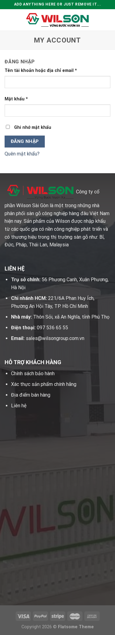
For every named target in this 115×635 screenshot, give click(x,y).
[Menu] (8, 19)
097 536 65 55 (52, 328)
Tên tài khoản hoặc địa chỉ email (41, 70)
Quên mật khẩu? (22, 154)
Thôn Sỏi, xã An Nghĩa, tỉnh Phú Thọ (71, 317)
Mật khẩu (16, 99)
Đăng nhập (25, 141)
